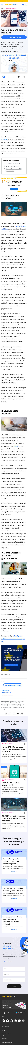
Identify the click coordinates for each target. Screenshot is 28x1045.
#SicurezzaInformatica (7, 695)
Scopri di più (11, 665)
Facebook (14, 714)
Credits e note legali (6, 1033)
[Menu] (2, 4)
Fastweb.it (4, 1035)
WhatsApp (18, 714)
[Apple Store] (7, 1013)
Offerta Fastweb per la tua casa (13, 1)
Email (22, 714)
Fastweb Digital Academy (7, 1042)
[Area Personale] (26, 4)
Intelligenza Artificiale (13, 685)
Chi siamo (4, 1030)
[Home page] (11, 4)
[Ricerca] (23, 5)
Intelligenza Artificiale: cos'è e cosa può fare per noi (13, 638)
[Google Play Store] (19, 1013)
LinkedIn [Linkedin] (6, 714)
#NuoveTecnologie (6, 692)
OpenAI (16, 446)
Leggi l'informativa (7, 961)
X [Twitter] (10, 714)
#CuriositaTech (5, 690)
